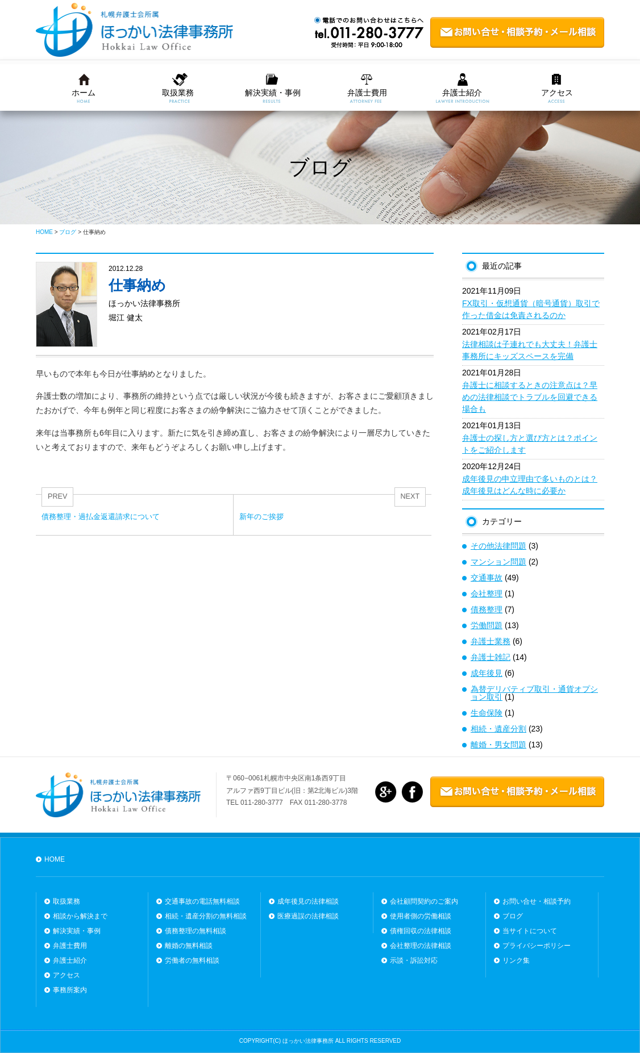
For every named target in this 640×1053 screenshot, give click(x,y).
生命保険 (486, 712)
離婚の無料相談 (189, 945)
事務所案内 (70, 990)
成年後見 (486, 673)
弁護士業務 (490, 641)
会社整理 (486, 593)
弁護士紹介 (462, 92)
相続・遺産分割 (498, 728)
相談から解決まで (80, 916)
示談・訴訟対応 (414, 960)
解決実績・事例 (273, 92)
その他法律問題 (498, 545)
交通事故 (486, 577)
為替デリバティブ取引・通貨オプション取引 (534, 692)
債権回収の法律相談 (420, 930)
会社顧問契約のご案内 (424, 901)
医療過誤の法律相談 (308, 916)
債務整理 (486, 609)
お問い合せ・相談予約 (536, 901)
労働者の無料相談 (192, 960)
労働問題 (486, 625)
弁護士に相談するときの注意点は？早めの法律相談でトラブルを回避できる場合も (529, 397)
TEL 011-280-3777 (254, 803)
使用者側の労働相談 (420, 916)
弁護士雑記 (490, 657)
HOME (54, 859)
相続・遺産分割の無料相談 (206, 916)
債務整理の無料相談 (195, 930)
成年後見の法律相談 (308, 901)
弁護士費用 (367, 92)
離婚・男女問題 (498, 744)
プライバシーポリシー (536, 945)
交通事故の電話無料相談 (202, 901)
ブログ (512, 916)
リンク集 (516, 960)
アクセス (557, 92)
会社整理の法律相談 (420, 945)
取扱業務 (178, 92)
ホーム (83, 92)
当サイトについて (529, 930)
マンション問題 (498, 561)
